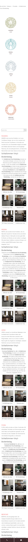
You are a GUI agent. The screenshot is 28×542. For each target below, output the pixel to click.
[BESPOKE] (10, 111)
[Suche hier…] (12, 130)
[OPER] (10, 68)
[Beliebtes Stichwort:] (25, 130)
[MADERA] (10, 24)
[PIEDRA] (10, 46)
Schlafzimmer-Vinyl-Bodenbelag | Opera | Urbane (20, 223)
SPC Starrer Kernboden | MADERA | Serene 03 (7, 223)
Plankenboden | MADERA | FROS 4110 (20, 207)
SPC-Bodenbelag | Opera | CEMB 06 (20, 192)
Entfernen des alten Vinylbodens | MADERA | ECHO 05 (7, 192)
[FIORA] (10, 90)
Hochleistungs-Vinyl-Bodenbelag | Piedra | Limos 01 (7, 207)
